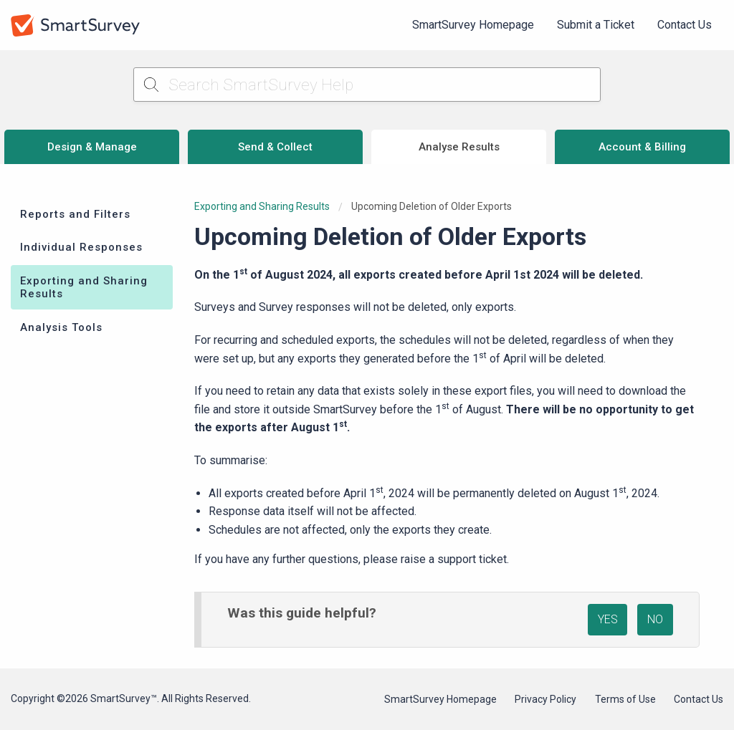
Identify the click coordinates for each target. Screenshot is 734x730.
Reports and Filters (75, 214)
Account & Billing (642, 146)
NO (655, 619)
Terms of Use (625, 699)
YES (608, 619)
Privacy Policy (545, 699)
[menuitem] (473, 25)
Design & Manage (92, 146)
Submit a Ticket (595, 25)
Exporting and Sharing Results (84, 287)
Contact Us (684, 25)
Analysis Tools (61, 327)
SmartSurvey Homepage (473, 25)
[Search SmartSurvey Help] (367, 84)
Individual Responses (81, 247)
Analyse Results (459, 146)
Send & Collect (275, 146)
